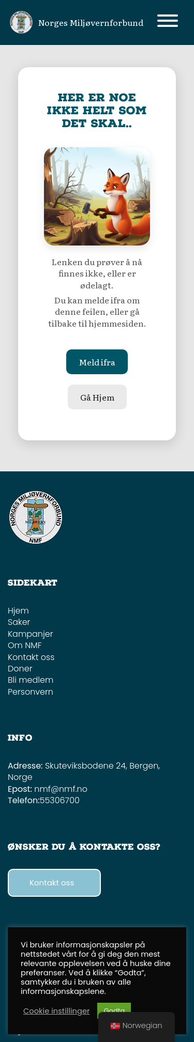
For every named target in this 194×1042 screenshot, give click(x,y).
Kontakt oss (31, 657)
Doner (20, 669)
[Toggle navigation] (168, 22)
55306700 (60, 800)
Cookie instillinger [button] (56, 1011)
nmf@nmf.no (60, 789)
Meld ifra (97, 362)
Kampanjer (30, 634)
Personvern (30, 692)
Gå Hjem (97, 397)
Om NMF (25, 645)
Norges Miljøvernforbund (90, 22)
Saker (19, 622)
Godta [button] (114, 1011)
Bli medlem (30, 680)
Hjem (18, 611)
